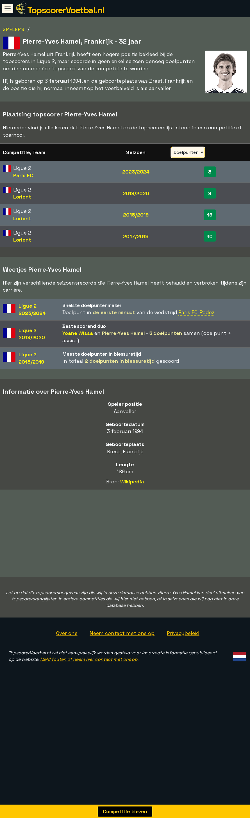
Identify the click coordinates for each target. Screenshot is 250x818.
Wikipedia (132, 481)
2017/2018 (136, 236)
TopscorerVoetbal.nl (65, 10)
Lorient (22, 196)
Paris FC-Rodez (196, 312)
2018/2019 (136, 214)
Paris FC (23, 175)
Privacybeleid (183, 659)
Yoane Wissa (77, 333)
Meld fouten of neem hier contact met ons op (89, 685)
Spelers (14, 29)
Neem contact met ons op (122, 659)
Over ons (66, 659)
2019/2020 (136, 193)
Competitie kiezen (125, 811)
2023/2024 (135, 171)
